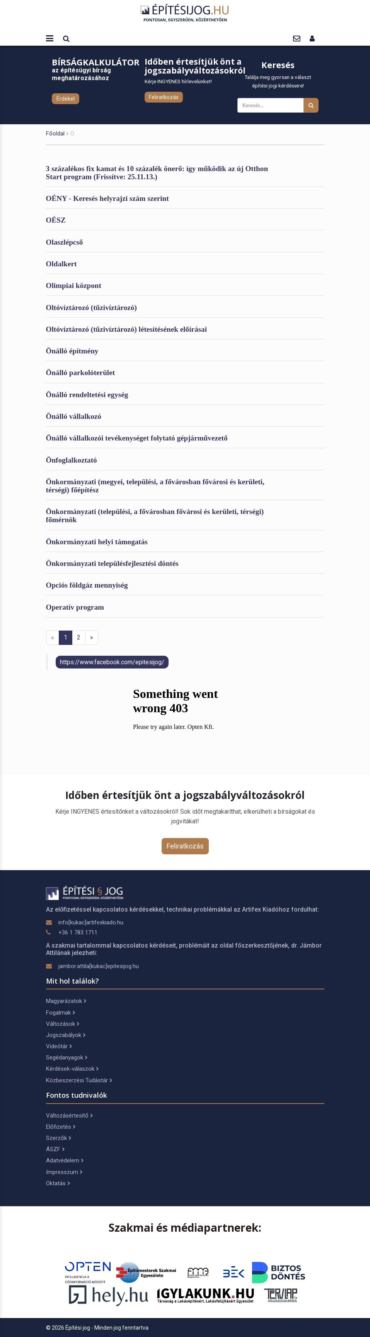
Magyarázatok (66, 1001)
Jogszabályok (65, 1035)
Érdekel (65, 99)
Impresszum (64, 1172)
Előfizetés (60, 1126)
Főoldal (55, 133)
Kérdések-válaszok (72, 1068)
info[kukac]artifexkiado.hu (90, 922)
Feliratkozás (164, 97)
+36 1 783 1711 (77, 932)
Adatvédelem (64, 1160)
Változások (62, 1023)
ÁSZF (55, 1149)
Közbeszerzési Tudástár (79, 1080)
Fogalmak (60, 1012)
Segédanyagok (66, 1057)
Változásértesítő (69, 1115)
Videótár (59, 1046)
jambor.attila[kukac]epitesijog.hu (98, 966)
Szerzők (58, 1138)
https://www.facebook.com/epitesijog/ (112, 662)
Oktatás (58, 1183)
